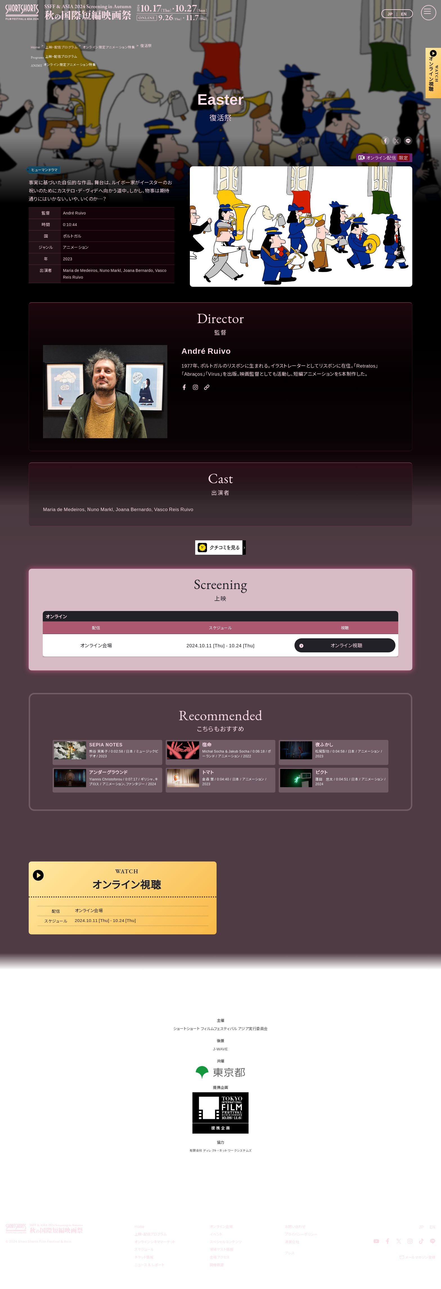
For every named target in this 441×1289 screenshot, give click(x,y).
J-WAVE (220, 1057)
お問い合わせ (296, 1234)
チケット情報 (144, 1265)
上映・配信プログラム (58, 56)
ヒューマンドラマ (46, 171)
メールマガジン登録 (419, 1265)
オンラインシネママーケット (156, 1250)
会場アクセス (220, 1265)
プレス (290, 1261)
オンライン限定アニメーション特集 (68, 64)
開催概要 (217, 1272)
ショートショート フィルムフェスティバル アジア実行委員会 (220, 1037)
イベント (216, 1242)
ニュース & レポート (150, 1272)
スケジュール (145, 1257)
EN (404, 14)
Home (139, 1234)
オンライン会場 (222, 1234)
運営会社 (292, 1250)
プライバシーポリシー (302, 1242)
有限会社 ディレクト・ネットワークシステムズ (220, 1158)
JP (390, 14)
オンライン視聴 (346, 647)
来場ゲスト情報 (222, 1257)
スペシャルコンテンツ (227, 1250)
